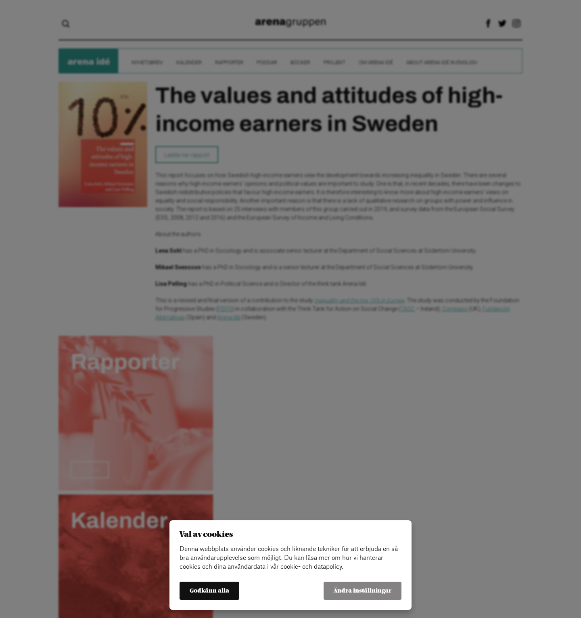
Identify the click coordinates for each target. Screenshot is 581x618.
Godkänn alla (209, 590)
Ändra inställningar (362, 590)
